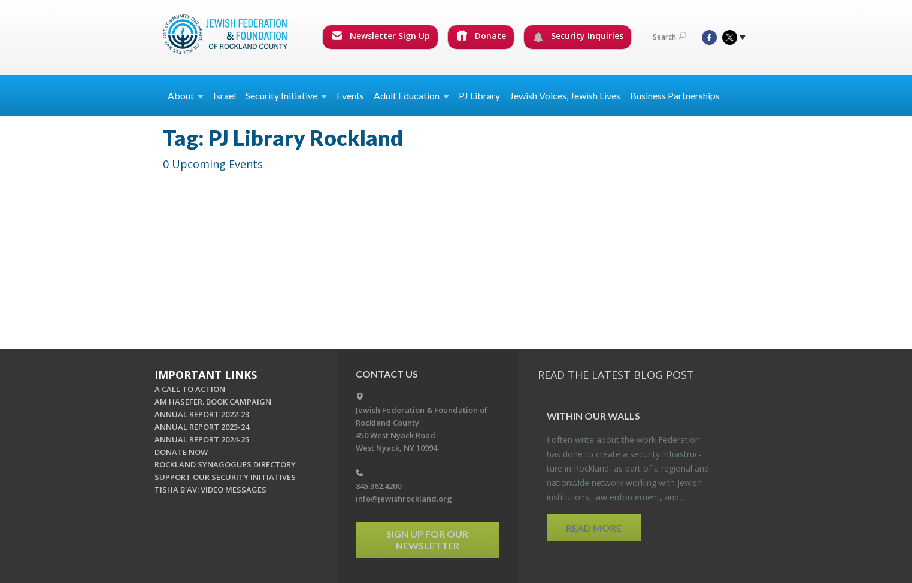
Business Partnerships (675, 95)
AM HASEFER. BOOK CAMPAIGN (212, 401)
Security (286, 95)
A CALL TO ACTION (189, 389)
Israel (224, 95)
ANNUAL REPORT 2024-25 (201, 439)
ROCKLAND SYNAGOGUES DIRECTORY (225, 464)
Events (350, 95)
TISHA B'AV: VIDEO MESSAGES (210, 489)
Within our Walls (593, 415)
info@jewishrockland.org (404, 498)
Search (669, 37)
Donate (481, 35)
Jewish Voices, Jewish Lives (565, 95)
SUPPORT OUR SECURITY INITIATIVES (225, 477)
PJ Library (479, 95)
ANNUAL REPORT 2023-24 (201, 426)
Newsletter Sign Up (381, 35)
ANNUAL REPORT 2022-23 (201, 414)
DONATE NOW (181, 452)
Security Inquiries (578, 36)
